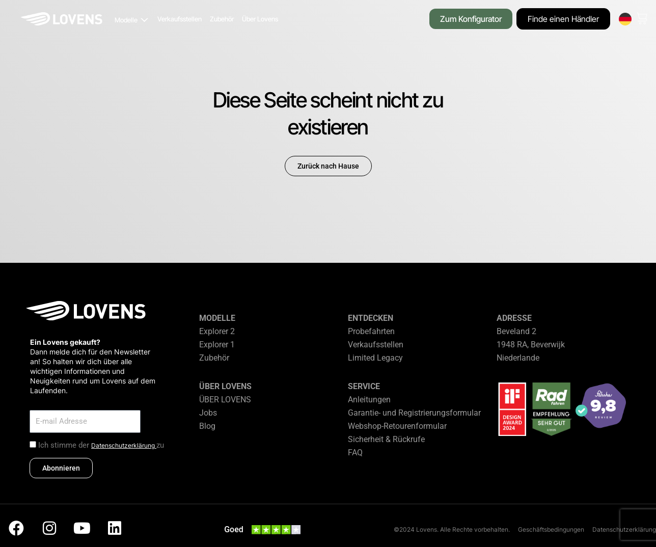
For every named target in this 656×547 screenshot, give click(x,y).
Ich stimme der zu (101, 445)
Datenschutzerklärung (123, 445)
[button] (132, 20)
